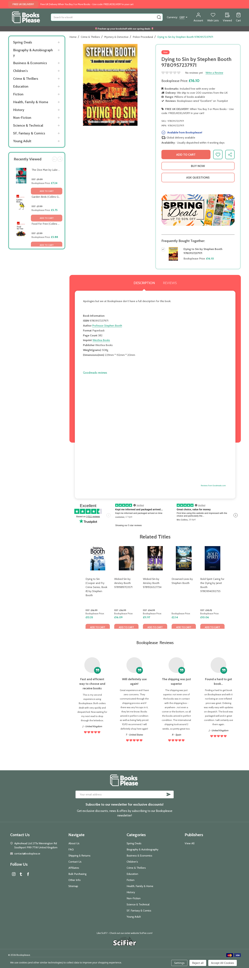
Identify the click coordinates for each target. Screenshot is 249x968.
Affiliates (73, 867)
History (18, 110)
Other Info (74, 880)
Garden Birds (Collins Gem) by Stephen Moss (58, 196)
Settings (179, 963)
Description (144, 283)
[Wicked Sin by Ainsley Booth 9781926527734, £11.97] (155, 558)
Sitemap (73, 886)
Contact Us (74, 861)
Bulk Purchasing (77, 874)
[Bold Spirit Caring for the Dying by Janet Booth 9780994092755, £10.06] (212, 558)
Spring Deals (22, 42)
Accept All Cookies (222, 963)
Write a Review (214, 72)
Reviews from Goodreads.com (213, 486)
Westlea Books (101, 340)
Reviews (170, 283)
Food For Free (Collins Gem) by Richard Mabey (59, 223)
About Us (73, 843)
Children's (20, 71)
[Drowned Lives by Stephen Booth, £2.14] (184, 558)
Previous (54, 159)
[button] (198, 209)
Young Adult (22, 141)
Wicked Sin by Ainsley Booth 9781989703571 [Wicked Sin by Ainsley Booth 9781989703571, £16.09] (123, 583)
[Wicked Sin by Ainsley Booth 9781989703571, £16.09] (126, 558)
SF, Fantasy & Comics (29, 133)
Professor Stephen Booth (107, 325)
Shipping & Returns (79, 855)
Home (73, 37)
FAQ (71, 849)
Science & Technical (28, 125)
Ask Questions (198, 177)
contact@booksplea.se (27, 853)
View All (190, 843)
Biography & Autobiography (33, 52)
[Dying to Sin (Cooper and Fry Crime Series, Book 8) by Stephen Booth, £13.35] (98, 558)
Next (59, 159)
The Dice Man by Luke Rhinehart (50, 169)
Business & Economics (30, 63)
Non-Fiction (22, 118)
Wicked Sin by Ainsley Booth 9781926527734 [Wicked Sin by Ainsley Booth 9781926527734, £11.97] (152, 583)
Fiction (18, 94)
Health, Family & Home (30, 102)
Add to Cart (186, 154)
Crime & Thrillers (25, 79)
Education (20, 86)
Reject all (198, 963)
